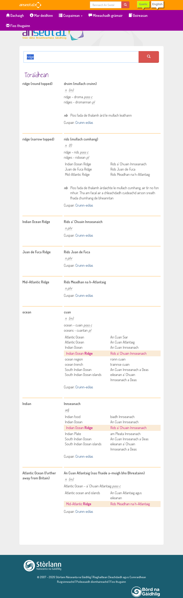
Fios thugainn (18, 25)
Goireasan (138, 15)
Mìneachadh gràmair (105, 15)
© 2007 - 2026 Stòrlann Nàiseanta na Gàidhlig (64, 577)
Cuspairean (70, 15)
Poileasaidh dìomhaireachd (92, 581)
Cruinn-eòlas (84, 122)
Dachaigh (15, 15)
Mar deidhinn (41, 15)
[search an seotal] (149, 57)
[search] (125, 4)
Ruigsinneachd (65, 581)
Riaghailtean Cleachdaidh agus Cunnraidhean (119, 577)
